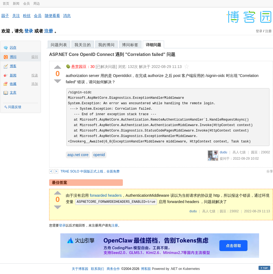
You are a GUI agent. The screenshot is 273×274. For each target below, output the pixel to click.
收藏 (13, 84)
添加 (34, 84)
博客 (13, 66)
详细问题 (153, 45)
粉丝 (27, 15)
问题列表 (59, 45)
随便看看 (52, 15)
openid (99, 155)
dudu (223, 152)
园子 (5, 15)
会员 (26, 3)
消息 (67, 15)
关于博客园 (80, 269)
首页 (6, 3)
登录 (28, 31)
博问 (13, 57)
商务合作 (113, 269)
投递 (34, 75)
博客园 (146, 269)
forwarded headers (106, 195)
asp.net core (77, 155)
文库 (13, 92)
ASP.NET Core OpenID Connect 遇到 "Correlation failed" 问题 (112, 54)
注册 (48, 31)
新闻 (16, 3)
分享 (269, 171)
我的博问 (106, 45)
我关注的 (83, 45)
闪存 (13, 47)
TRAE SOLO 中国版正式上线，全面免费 (90, 171)
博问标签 (130, 45)
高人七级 (239, 152)
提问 (34, 57)
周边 (36, 3)
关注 (16, 15)
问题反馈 (14, 107)
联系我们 (97, 269)
